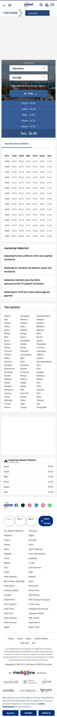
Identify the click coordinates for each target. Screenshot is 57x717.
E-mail (32, 563)
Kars (39, 365)
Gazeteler (33, 558)
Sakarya (40, 389)
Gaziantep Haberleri (16, 248)
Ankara (7, 323)
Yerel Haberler (10, 576)
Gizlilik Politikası (41, 638)
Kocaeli (7, 375)
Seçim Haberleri (36, 549)
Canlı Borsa (9, 585)
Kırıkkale (8, 372)
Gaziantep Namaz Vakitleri (17, 143)
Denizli (23, 344)
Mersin (7, 382)
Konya (23, 375)
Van (38, 403)
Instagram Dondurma (38, 608)
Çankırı (40, 340)
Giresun (7, 354)
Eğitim (7, 563)
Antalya (23, 323)
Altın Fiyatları (10, 604)
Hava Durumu (10, 622)
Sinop (7, 396)
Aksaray (24, 319)
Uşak (22, 403)
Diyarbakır (41, 344)
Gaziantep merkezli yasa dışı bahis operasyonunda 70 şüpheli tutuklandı (24, 281)
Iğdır (22, 358)
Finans (7, 540)
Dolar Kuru (9, 608)
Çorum (7, 344)
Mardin (40, 379)
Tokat (22, 400)
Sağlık (31, 535)
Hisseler (7, 595)
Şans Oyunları (35, 567)
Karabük (8, 365)
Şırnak (23, 396)
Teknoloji (33, 530)
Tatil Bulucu (34, 595)
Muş (38, 382)
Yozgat (23, 407)
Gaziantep (41, 351)
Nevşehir (8, 386)
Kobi (31, 572)
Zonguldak (42, 407)
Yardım (20, 638)
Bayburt (40, 330)
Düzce (23, 337)
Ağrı (6, 319)
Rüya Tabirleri (10, 617)
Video (6, 572)
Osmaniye (8, 389)
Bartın (7, 330)
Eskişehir (24, 351)
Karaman (24, 365)
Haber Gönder (46, 521)
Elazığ (23, 347)
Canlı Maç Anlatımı (37, 553)
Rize (22, 389)
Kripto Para (9, 599)
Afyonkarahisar (43, 316)
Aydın (23, 326)
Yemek (7, 544)
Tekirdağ (8, 400)
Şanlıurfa (24, 393)
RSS (33, 643)
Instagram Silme (36, 613)
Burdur (40, 337)
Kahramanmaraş (44, 361)
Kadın (6, 549)
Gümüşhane (25, 354)
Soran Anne (34, 590)
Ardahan (40, 323)
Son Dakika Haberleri (13, 530)
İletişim (11, 638)
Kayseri (23, 368)
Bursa (6, 340)
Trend (6, 558)
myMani (32, 576)
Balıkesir (41, 326)
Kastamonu (9, 368)
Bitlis (39, 333)
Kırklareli (24, 372)
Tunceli (7, 403)
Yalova (7, 407)
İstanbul (8, 361)
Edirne (7, 347)
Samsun (7, 393)
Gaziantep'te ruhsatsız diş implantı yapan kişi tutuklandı (27, 269)
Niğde (23, 386)
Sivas (39, 396)
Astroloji (32, 540)
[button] (9, 5)
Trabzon (40, 400)
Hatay (7, 358)
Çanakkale (25, 340)
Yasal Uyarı (24, 643)
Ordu (39, 386)
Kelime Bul (33, 585)
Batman (23, 330)
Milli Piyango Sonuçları (39, 599)
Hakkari (40, 354)
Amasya (40, 319)
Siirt (38, 393)
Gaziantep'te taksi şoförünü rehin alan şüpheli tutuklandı (28, 257)
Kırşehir (40, 372)
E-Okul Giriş (34, 604)
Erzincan (41, 347)
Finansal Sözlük (11, 590)
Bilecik (7, 333)
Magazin (8, 553)
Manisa (23, 379)
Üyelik (28, 638)
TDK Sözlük (34, 617)
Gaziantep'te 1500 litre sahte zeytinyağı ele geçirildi (27, 293)
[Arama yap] (41, 5)
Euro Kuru (9, 613)
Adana (7, 316)
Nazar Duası (34, 627)
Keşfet (7, 627)
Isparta (40, 358)
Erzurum (8, 351)
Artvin (7, 326)
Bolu (6, 337)
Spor (6, 567)
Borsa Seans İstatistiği (14, 581)
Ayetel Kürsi (34, 622)
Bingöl (23, 333)
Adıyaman (24, 316)
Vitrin (31, 544)
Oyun (31, 581)
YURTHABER (10, 13)
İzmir (22, 361)
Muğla (23, 382)
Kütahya (40, 375)
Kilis (39, 368)
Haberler (8, 535)
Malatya (8, 379)
